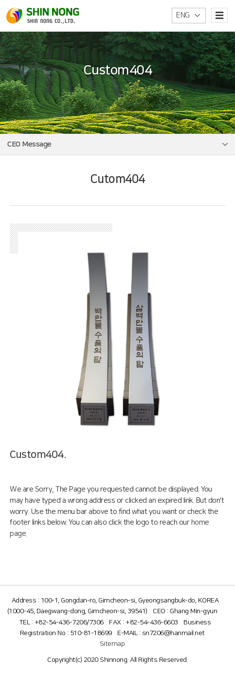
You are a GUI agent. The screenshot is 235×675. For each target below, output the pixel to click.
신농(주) (42, 15)
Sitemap (112, 644)
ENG (183, 15)
